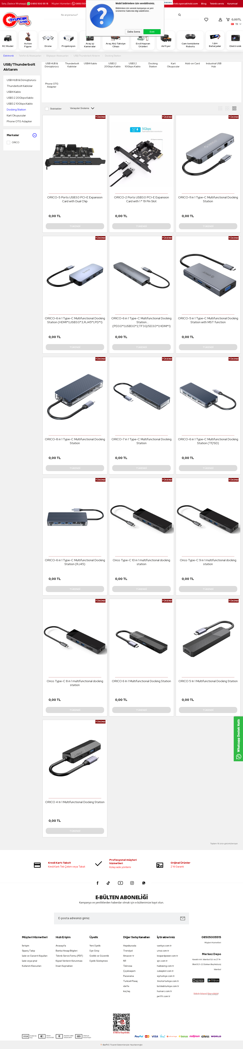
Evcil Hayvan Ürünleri (143, 40)
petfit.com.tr (163, 996)
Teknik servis (217, 3)
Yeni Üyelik (95, 945)
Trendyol (128, 950)
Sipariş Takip (28, 950)
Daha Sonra (133, 31)
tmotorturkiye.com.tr (168, 981)
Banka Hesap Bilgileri (66, 950)
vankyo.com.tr (164, 945)
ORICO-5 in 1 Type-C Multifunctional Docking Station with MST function (208, 320)
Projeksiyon (68, 40)
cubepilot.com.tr (165, 971)
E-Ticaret (112, 1044)
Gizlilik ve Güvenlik (99, 955)
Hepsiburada (129, 945)
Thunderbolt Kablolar (20, 86)
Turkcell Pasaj (130, 981)
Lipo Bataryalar (215, 40)
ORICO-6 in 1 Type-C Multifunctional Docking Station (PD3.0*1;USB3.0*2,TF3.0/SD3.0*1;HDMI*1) (141, 322)
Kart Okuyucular (16, 115)
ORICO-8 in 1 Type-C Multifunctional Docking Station (75, 441)
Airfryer (166, 40)
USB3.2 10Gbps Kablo (20, 103)
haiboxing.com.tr (165, 965)
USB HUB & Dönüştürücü (21, 80)
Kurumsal (232, 3)
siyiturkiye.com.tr (166, 976)
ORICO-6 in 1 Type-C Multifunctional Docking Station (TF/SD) (208, 441)
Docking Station (16, 109)
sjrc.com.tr (162, 960)
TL (233, 20)
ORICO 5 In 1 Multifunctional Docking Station (208, 681)
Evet (152, 31)
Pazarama (128, 976)
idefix (126, 986)
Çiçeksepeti (129, 971)
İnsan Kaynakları (64, 965)
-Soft (104, 1044)
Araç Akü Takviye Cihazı (116, 40)
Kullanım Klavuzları (31, 965)
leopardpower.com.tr (167, 955)
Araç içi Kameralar (90, 40)
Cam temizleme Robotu (190, 40)
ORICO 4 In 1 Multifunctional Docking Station (74, 802)
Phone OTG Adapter (19, 121)
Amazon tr (128, 955)
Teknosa (127, 965)
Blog (203, 3)
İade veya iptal (29, 960)
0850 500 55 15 (37, 3)
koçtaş (126, 991)
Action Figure (28, 40)
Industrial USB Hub (213, 65)
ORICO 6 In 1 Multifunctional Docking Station (141, 681)
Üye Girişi (94, 950)
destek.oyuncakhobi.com (184, 3)
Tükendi (75, 226)
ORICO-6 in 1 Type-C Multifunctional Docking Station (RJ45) (75, 562)
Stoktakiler (53, 108)
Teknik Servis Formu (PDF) (69, 955)
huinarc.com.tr (164, 991)
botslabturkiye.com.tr (168, 986)
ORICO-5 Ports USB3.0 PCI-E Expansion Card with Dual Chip (74, 199)
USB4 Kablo (14, 92)
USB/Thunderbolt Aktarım (19, 67)
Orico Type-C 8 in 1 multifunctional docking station (75, 683)
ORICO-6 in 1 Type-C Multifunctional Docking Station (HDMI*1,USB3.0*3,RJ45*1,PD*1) (75, 320)
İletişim (25, 945)
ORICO (13, 142)
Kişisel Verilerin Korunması (69, 960)
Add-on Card (192, 63)
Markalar (22, 135)
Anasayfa (61, 945)
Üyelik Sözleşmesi (98, 960)
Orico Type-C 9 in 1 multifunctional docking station (208, 562)
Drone (48, 40)
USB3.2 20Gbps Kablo (20, 98)
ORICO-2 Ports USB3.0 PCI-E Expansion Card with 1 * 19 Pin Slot (141, 199)
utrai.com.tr (163, 950)
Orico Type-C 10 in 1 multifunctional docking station (141, 562)
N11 (124, 960)
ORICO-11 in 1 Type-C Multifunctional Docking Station (208, 199)
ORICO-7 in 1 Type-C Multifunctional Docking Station (141, 441)
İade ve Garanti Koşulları (34, 955)
